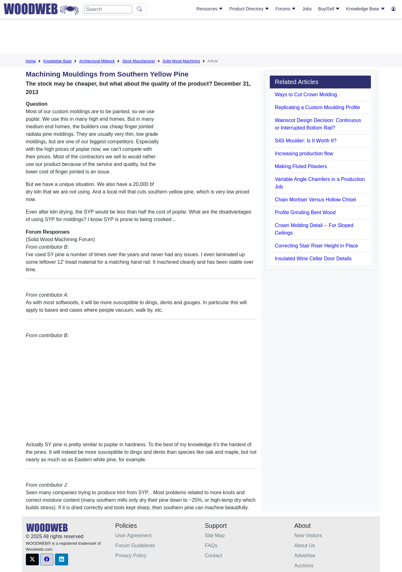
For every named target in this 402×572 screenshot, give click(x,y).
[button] (32, 559)
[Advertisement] (201, 37)
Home (31, 61)
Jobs (307, 8)
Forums (285, 8)
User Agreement (133, 535)
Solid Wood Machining (181, 61)
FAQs (211, 545)
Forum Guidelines (135, 545)
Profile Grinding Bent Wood (305, 212)
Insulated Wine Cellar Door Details (313, 258)
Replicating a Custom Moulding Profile (317, 107)
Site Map (215, 535)
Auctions (303, 565)
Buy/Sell (329, 8)
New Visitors (308, 535)
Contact (213, 555)
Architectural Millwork (97, 61)
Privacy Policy (131, 555)
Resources (209, 8)
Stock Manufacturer (138, 61)
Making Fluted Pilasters (301, 166)
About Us (304, 545)
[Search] (108, 9)
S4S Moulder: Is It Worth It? (305, 140)
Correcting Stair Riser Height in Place (316, 245)
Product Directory (249, 8)
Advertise (304, 555)
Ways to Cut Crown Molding (306, 94)
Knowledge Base (365, 8)
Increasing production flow (304, 153)
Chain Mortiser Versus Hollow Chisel (315, 199)
